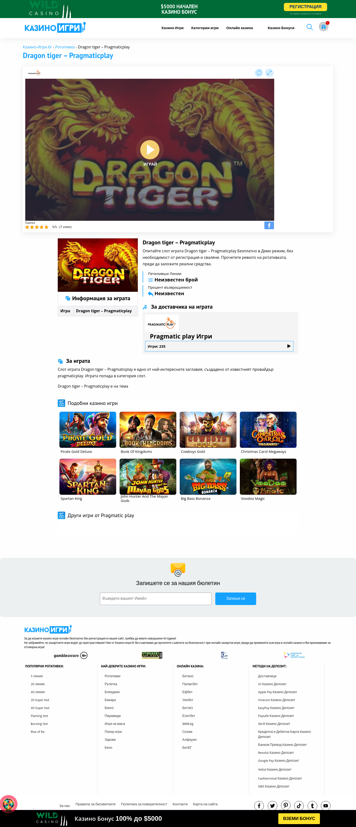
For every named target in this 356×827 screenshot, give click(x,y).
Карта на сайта (205, 804)
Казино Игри (173, 28)
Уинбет (187, 700)
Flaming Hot (39, 715)
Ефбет (187, 692)
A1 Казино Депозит (272, 684)
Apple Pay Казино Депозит (277, 692)
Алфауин (189, 739)
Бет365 (187, 707)
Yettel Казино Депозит (275, 769)
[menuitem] (173, 28)
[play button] (150, 149)
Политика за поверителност (144, 804)
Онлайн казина (239, 28)
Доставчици (267, 676)
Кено (108, 747)
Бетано (187, 676)
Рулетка (111, 684)
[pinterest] (286, 805)
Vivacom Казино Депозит (276, 700)
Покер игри (113, 731)
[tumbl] (312, 806)
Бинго (109, 707)
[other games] (87, 430)
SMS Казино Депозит (273, 786)
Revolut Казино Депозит (276, 752)
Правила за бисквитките (96, 804)
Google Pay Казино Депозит (278, 760)
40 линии (38, 692)
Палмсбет (190, 684)
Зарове (110, 739)
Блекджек (112, 692)
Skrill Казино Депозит (274, 723)
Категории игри (205, 28)
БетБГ (187, 747)
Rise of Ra (37, 731)
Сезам (187, 731)
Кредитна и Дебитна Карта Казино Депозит (284, 734)
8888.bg (187, 723)
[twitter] (272, 806)
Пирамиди (113, 715)
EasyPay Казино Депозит (276, 707)
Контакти (179, 804)
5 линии (37, 676)
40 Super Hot (40, 707)
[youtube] (326, 806)
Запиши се (235, 598)
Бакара (110, 700)
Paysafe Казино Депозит (276, 715)
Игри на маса (115, 723)
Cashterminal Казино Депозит (280, 778)
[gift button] (323, 26)
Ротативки (65, 47)
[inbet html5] (178, 9)
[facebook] (259, 806)
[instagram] (299, 806)
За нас (64, 806)
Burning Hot (39, 723)
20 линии (37, 684)
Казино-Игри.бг (37, 47)
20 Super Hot (40, 700)
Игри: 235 (219, 346)
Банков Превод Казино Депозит (282, 744)
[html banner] (178, 818)
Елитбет (188, 715)
